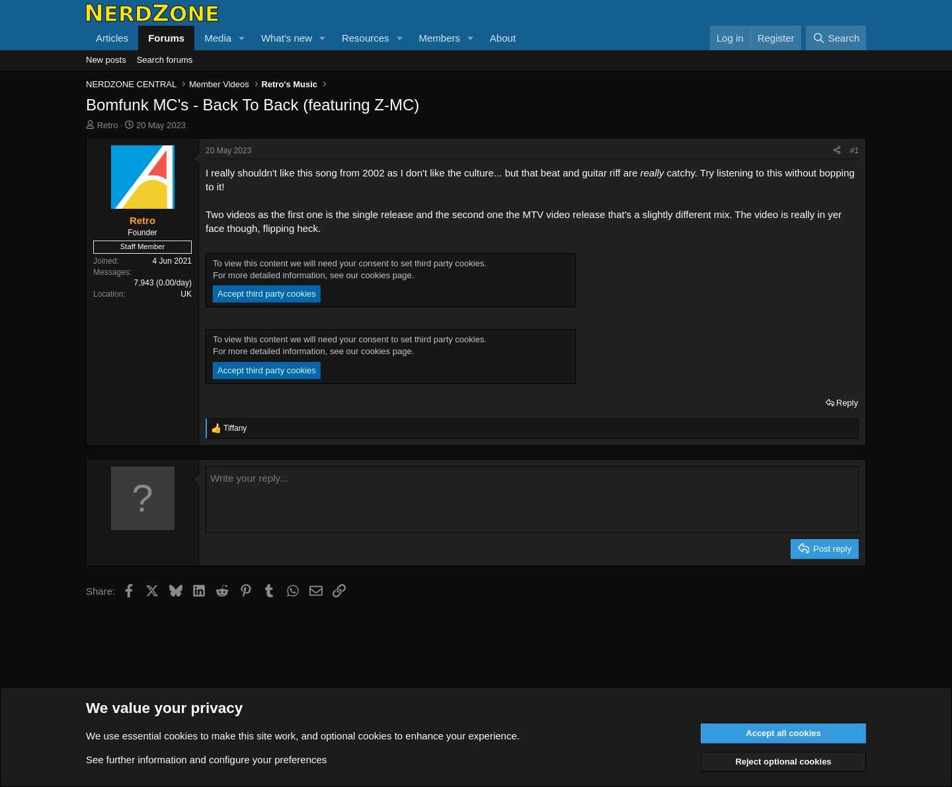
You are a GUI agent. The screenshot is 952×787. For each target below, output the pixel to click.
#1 (854, 150)
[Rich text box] (532, 500)
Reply (847, 403)
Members (439, 38)
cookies (181, 735)
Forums (166, 38)
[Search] (836, 38)
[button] (242, 38)
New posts (106, 60)
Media (217, 38)
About (503, 38)
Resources (365, 38)
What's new (286, 38)
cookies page (386, 275)
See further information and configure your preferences (206, 759)
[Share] (837, 151)
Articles (112, 38)
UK (186, 294)
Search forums (165, 60)
